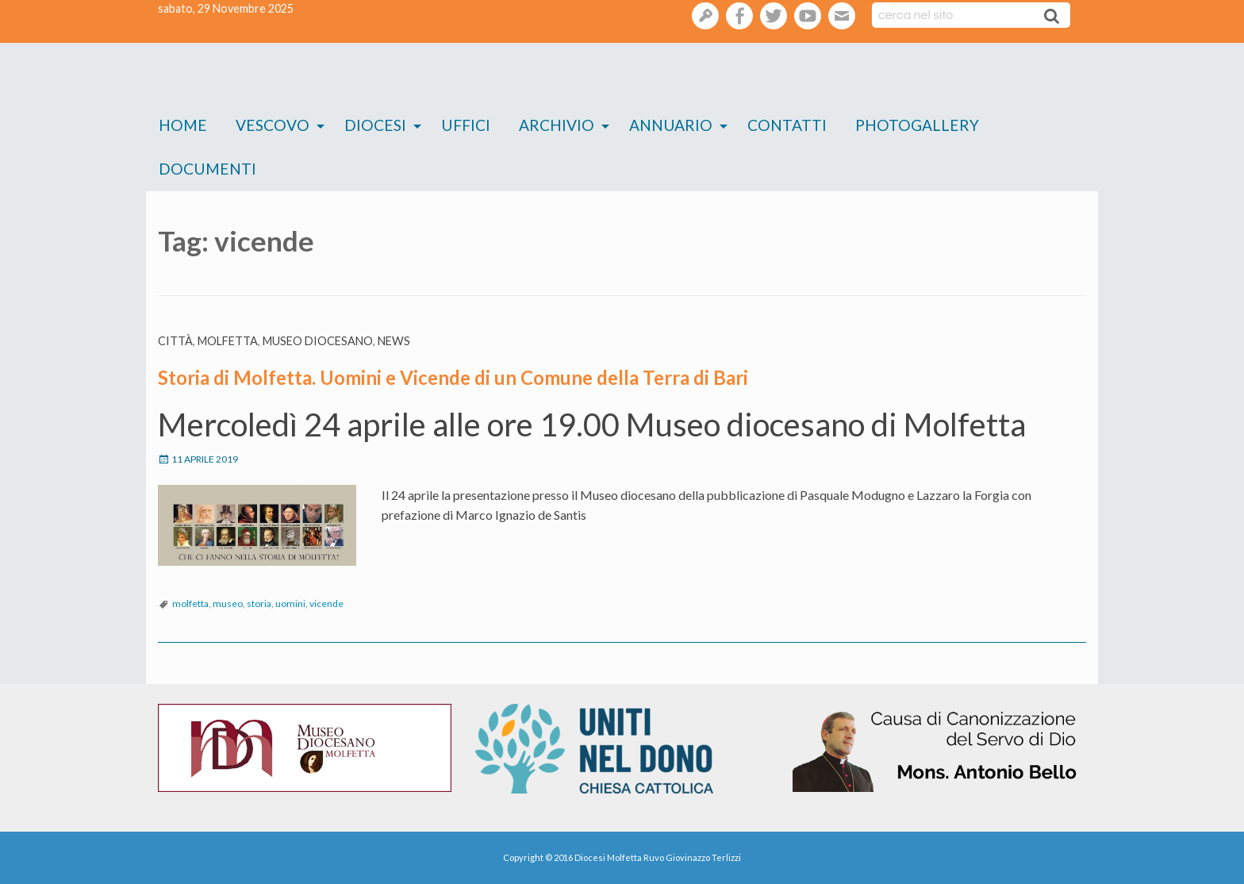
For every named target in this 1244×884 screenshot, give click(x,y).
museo (228, 603)
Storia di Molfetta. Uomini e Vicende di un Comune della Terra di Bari (453, 377)
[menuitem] (183, 126)
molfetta (190, 603)
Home (183, 125)
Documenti (207, 169)
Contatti (787, 125)
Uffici (465, 125)
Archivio (556, 125)
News (394, 341)
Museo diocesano (318, 341)
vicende (326, 603)
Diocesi (375, 125)
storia (259, 603)
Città (175, 341)
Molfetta (228, 341)
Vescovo (272, 125)
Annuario (670, 125)
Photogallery (917, 125)
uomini (290, 603)
